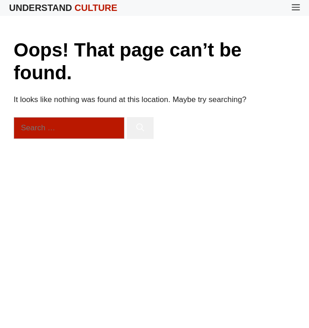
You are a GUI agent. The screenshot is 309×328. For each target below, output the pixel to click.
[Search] (140, 128)
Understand (63, 8)
